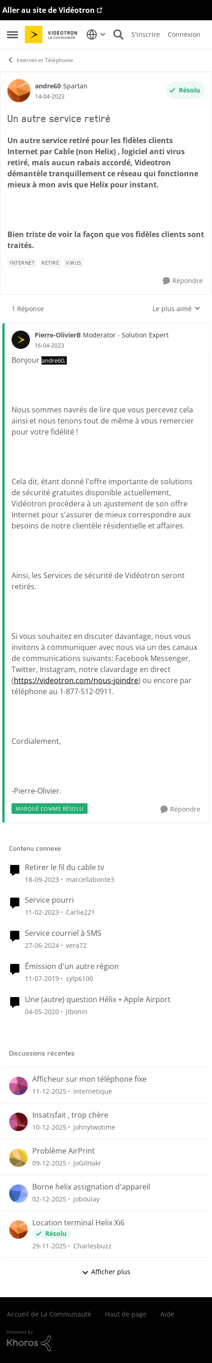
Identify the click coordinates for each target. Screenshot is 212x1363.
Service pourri (49, 900)
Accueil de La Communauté (49, 1314)
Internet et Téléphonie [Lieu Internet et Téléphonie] (40, 60)
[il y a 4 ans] (42, 912)
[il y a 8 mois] (49, 1091)
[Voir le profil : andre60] (18, 90)
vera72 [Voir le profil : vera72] (76, 945)
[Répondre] (183, 281)
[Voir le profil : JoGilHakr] (18, 1157)
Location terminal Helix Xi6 (78, 1223)
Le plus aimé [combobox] (176, 308)
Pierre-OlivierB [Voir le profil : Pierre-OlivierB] (58, 335)
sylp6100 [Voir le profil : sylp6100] (79, 978)
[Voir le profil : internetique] (18, 1086)
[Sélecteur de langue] (96, 34)
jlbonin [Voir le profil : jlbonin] (77, 1011)
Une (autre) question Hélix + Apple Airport (98, 999)
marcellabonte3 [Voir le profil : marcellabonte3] (90, 879)
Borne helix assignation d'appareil (91, 1187)
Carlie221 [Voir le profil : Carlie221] (80, 912)
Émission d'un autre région (72, 966)
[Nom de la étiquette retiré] (50, 263)
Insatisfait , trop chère (70, 1115)
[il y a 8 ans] (42, 978)
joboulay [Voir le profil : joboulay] (86, 1199)
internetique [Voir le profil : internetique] (92, 1091)
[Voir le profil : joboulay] (18, 1193)
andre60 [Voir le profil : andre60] (48, 85)
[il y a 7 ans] (42, 1011)
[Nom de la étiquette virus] (74, 263)
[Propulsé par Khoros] (106, 1340)
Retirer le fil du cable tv (64, 867)
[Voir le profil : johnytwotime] (18, 1122)
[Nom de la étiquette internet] (22, 263)
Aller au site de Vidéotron (48, 10)
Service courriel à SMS (63, 933)
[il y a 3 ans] (42, 879)
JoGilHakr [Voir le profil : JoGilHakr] (87, 1163)
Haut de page (126, 1314)
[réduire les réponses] (106, 327)
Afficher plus (106, 1271)
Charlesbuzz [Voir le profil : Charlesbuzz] (92, 1245)
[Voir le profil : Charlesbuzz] (18, 1229)
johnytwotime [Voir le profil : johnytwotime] (94, 1127)
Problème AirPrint (63, 1151)
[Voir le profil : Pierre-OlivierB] (21, 340)
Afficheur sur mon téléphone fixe (89, 1079)
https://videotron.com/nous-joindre (76, 680)
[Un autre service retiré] (49, 346)
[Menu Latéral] (12, 34)
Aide (167, 1314)
